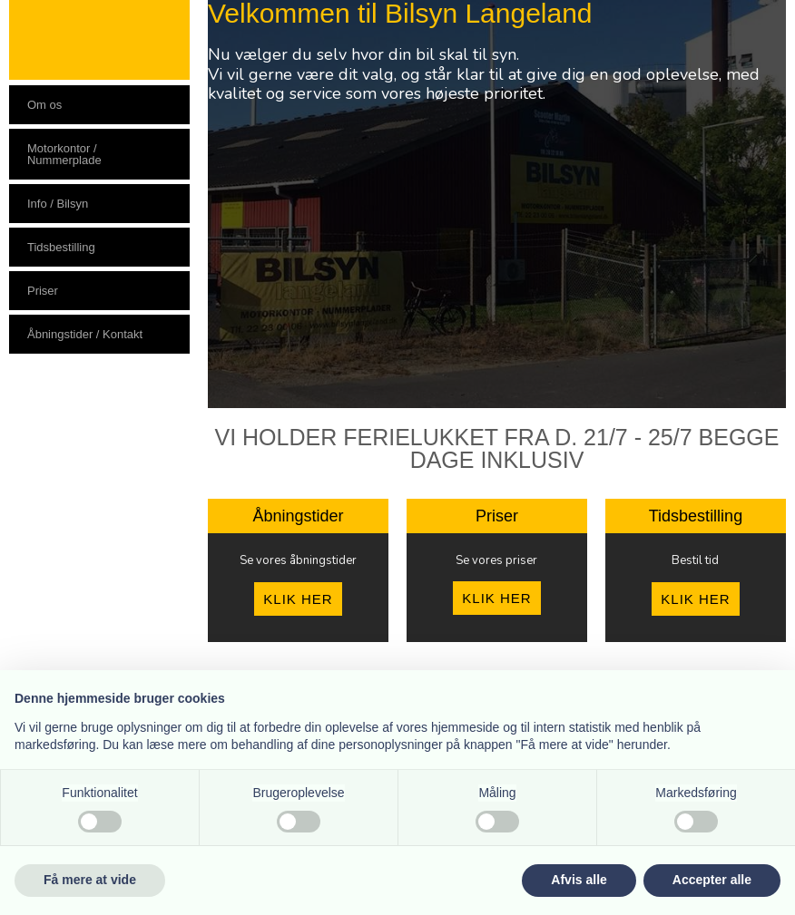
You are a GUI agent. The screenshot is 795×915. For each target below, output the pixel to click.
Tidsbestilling (61, 247)
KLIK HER (297, 599)
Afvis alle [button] (578, 879)
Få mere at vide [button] (90, 879)
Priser (42, 290)
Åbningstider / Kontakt (84, 334)
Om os (44, 105)
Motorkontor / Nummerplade (64, 154)
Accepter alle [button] (711, 879)
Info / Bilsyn (57, 203)
